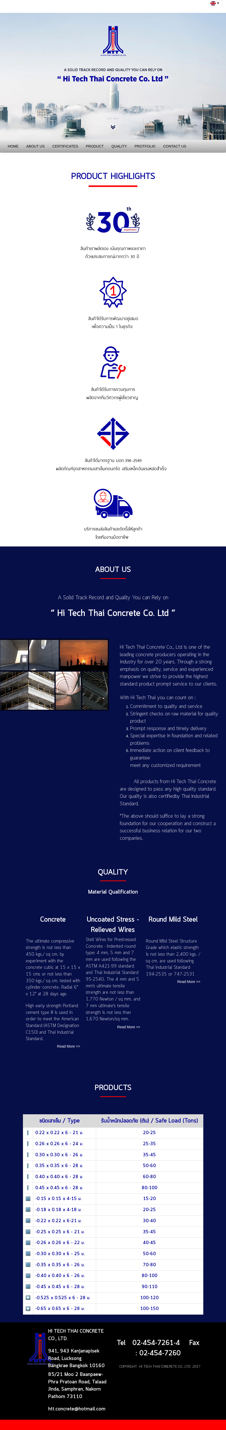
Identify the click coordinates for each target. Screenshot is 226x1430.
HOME (13, 146)
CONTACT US (174, 146)
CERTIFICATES (65, 146)
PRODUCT (95, 146)
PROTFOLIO (145, 146)
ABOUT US (35, 146)
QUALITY (119, 146)
